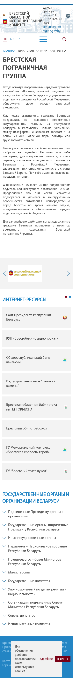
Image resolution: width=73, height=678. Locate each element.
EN (19, 39)
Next (67, 273)
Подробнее (45, 659)
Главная (9, 51)
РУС (5, 39)
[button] (43, 39)
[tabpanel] (36, 394)
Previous (5, 273)
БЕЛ (12, 39)
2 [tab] (70, 297)
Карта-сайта (10, 661)
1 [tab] (66, 297)
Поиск (64, 39)
